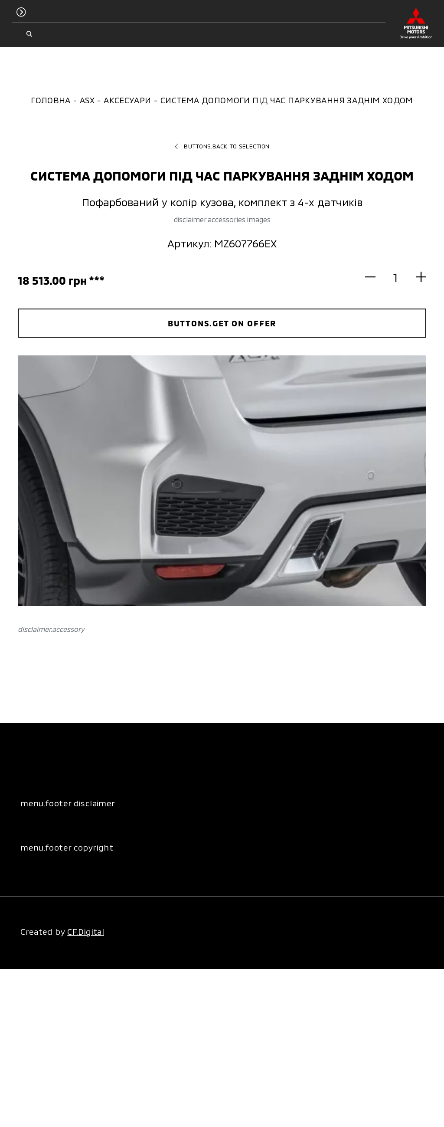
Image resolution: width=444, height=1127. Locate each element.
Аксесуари (127, 100)
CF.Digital (85, 931)
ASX (87, 100)
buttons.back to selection (222, 146)
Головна (51, 100)
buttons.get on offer (222, 323)
